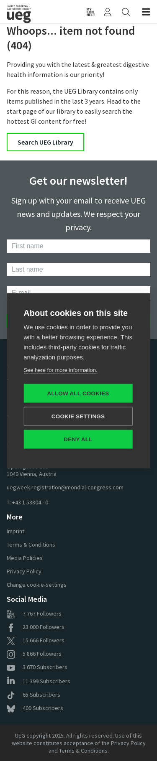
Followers (34, 613)
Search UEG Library (45, 142)
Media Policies (25, 558)
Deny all (78, 439)
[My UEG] (107, 12)
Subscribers (37, 667)
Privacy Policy (24, 571)
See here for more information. (60, 370)
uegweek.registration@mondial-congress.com (65, 487)
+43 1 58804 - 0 (30, 502)
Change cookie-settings (37, 584)
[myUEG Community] (91, 11)
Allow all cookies (78, 393)
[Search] (126, 12)
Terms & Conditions (31, 544)
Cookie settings (78, 416)
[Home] (25, 11)
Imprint (15, 531)
